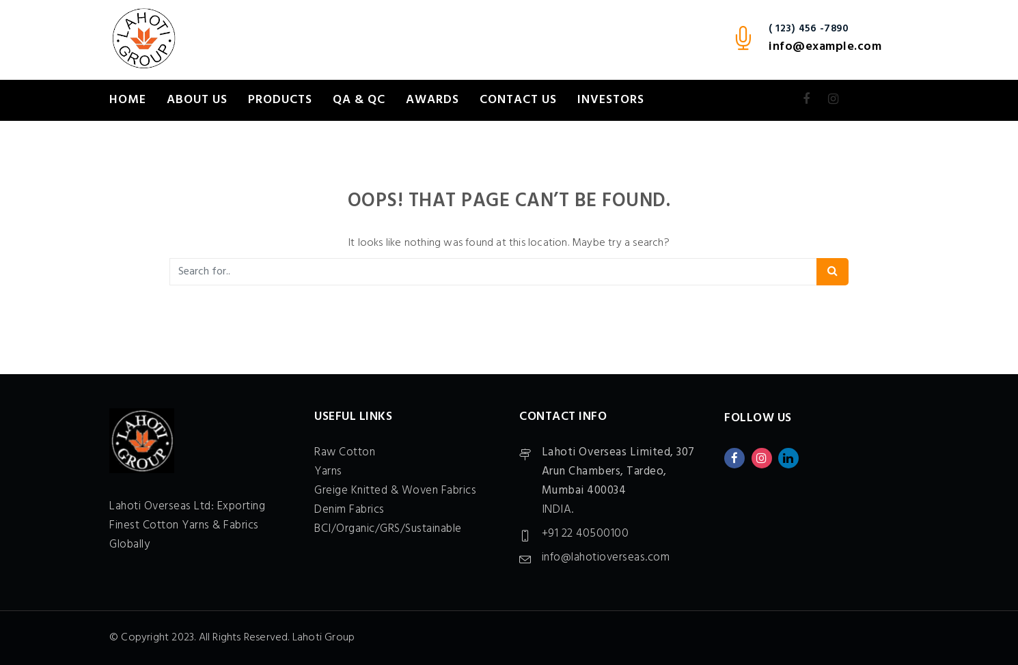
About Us (197, 100)
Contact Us (518, 100)
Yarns (328, 471)
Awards (432, 100)
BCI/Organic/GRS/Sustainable (388, 529)
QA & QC (359, 100)
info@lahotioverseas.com (606, 557)
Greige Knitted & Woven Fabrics (395, 490)
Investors (610, 100)
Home (127, 100)
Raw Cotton (344, 452)
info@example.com (825, 47)
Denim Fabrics (349, 509)
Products (280, 100)
